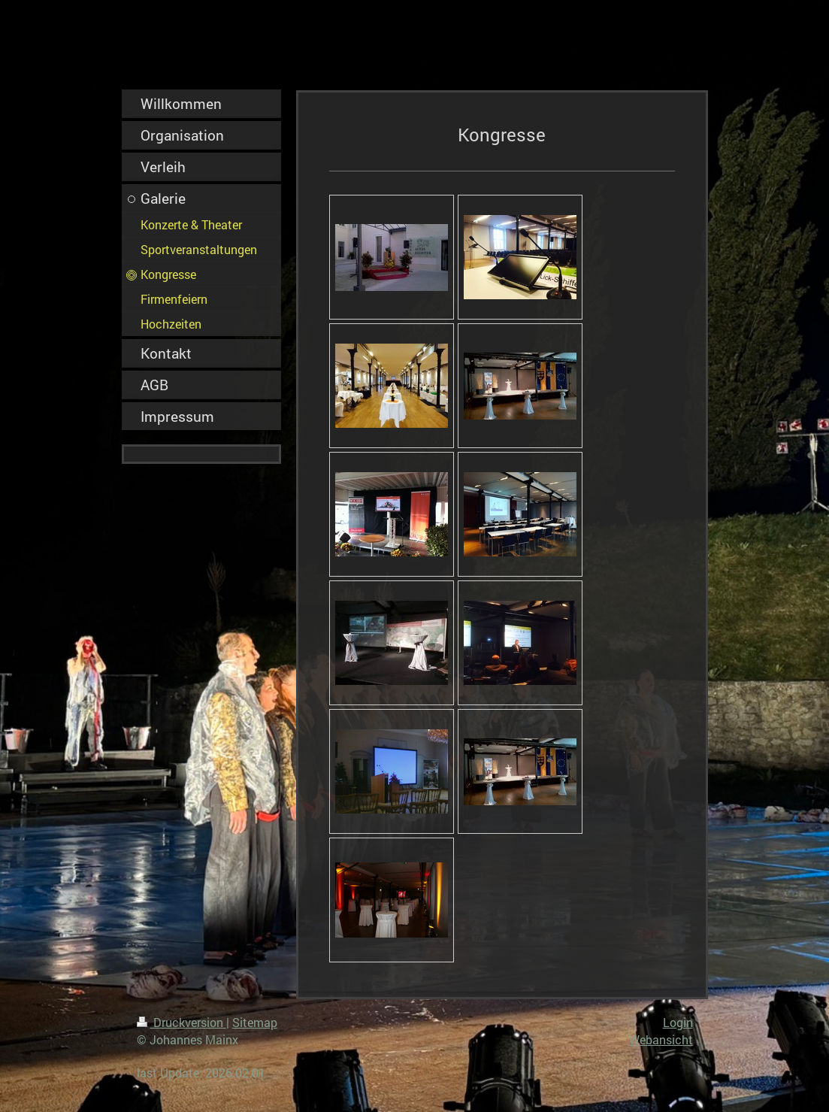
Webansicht (661, 1039)
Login (678, 1022)
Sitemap (254, 1022)
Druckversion (181, 1022)
